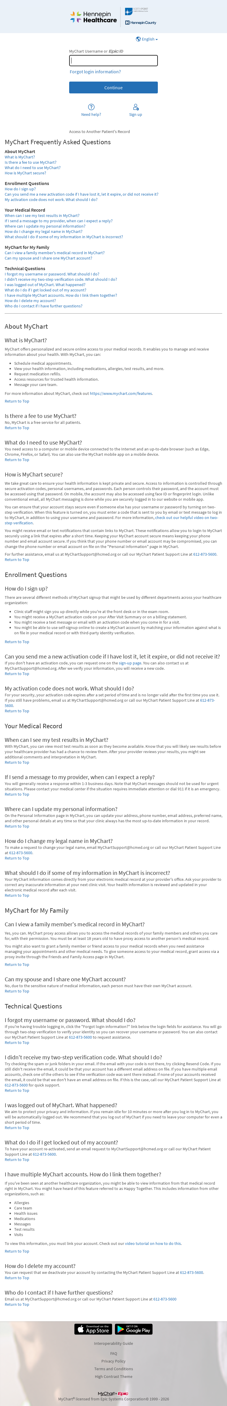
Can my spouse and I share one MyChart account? (48, 258)
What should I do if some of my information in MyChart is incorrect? (64, 236)
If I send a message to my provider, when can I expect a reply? (59, 220)
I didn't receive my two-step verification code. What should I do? (61, 279)
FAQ (113, 1353)
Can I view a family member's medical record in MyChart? (55, 252)
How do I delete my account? (30, 300)
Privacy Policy (113, 1361)
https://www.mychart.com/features (121, 393)
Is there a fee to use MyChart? (30, 162)
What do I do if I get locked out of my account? (45, 290)
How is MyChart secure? (25, 173)
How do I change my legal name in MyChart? (43, 231)
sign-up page (130, 663)
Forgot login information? (95, 71)
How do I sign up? (20, 189)
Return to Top (17, 401)
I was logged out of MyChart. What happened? (45, 284)
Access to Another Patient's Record (99, 131)
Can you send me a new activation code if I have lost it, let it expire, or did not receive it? (81, 194)
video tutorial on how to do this (153, 1243)
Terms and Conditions (113, 1368)
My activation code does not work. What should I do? (51, 199)
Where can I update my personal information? (45, 226)
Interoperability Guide (113, 1343)
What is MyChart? (20, 157)
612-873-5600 (204, 554)
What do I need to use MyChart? (33, 167)
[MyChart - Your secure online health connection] (113, 16)
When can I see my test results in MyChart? (42, 215)
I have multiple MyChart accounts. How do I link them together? (61, 295)
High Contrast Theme (113, 1376)
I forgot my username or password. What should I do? (52, 274)
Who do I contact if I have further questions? (43, 306)
